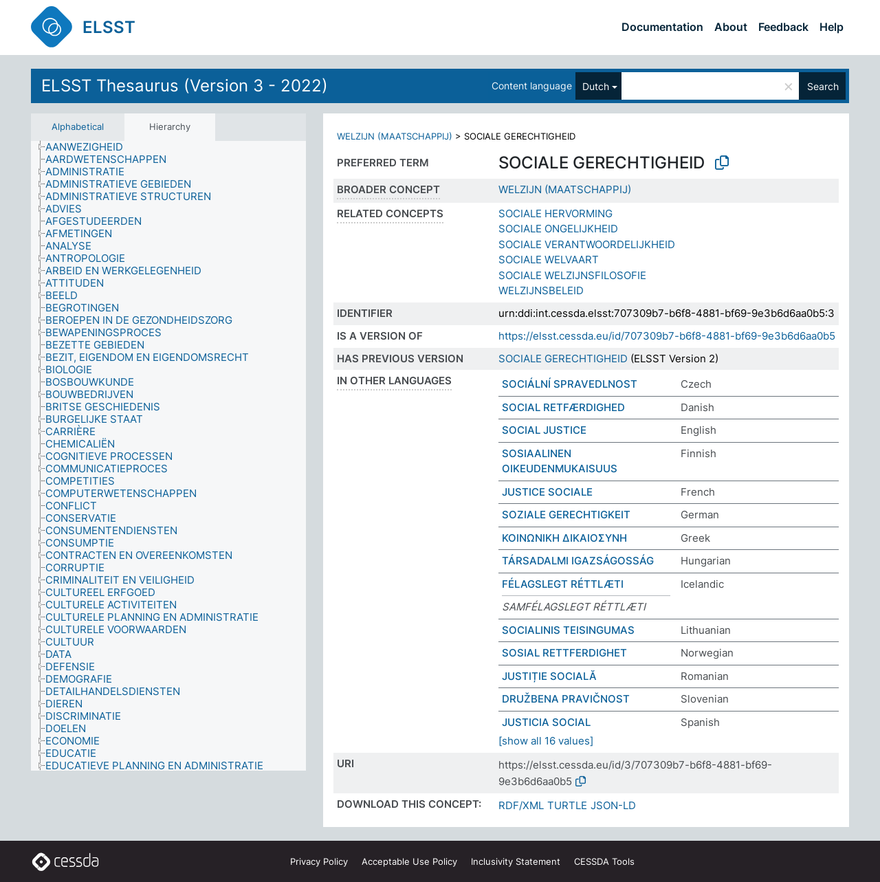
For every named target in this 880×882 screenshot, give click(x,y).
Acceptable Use (409, 861)
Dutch (595, 86)
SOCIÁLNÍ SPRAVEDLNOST (569, 383)
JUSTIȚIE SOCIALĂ (549, 676)
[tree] (168, 456)
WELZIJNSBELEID (541, 290)
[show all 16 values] (545, 740)
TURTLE (567, 805)
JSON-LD (613, 805)
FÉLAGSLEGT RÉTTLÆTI (563, 584)
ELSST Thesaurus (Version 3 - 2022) (184, 86)
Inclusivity (515, 861)
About (730, 27)
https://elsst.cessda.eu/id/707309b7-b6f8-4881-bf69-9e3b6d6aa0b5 (666, 335)
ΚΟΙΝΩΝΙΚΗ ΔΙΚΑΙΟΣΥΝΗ (564, 537)
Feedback (783, 27)
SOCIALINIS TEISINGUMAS (568, 630)
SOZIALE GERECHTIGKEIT (566, 514)
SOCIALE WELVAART (548, 259)
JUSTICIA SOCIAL (546, 722)
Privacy (319, 861)
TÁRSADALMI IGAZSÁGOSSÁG (578, 560)
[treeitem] (90, 147)
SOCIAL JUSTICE (544, 430)
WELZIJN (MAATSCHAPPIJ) (394, 136)
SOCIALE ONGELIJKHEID (558, 228)
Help (832, 27)
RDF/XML (521, 805)
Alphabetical (78, 126)
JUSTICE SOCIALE (547, 491)
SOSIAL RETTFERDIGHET (564, 652)
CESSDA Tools (604, 861)
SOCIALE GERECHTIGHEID (563, 358)
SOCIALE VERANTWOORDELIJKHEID (586, 244)
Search (823, 86)
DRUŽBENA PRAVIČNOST (566, 698)
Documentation (662, 27)
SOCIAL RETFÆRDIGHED (563, 407)
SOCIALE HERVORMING (555, 213)
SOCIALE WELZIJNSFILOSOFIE (572, 275)
